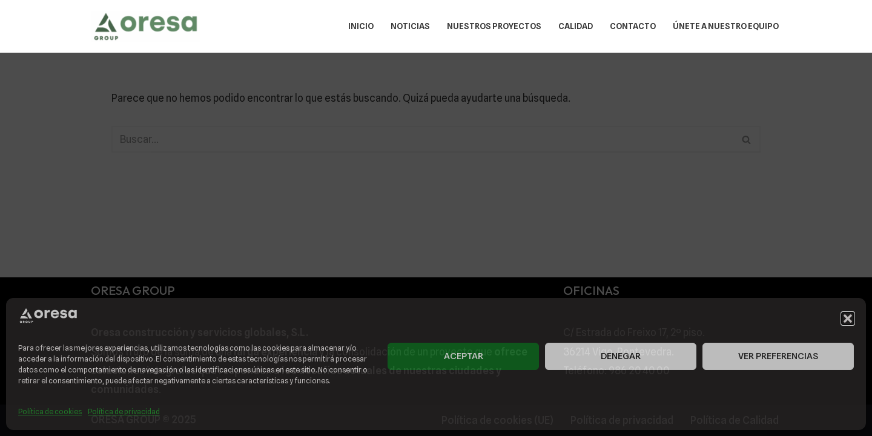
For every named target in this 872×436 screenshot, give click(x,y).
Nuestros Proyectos (494, 26)
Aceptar (463, 356)
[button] (848, 318)
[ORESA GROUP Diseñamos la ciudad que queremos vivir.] (145, 26)
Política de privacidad (124, 411)
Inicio (361, 26)
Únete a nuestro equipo (726, 26)
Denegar (621, 356)
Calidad (575, 26)
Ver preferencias (778, 356)
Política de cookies (50, 411)
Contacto (633, 26)
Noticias (410, 26)
